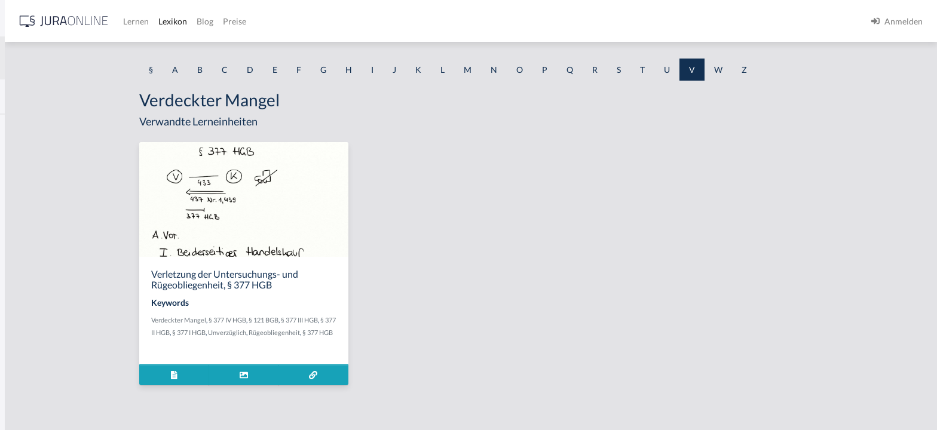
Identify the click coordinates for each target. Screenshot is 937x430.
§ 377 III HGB (392, 320)
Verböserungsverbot (47, 396)
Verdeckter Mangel (271, 320)
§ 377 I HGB (282, 332)
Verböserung (33, 369)
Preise (421, 21)
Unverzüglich (320, 332)
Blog (391, 21)
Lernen (322, 21)
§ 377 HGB (411, 332)
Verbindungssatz (40, 342)
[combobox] (96, 58)
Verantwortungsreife (48, 234)
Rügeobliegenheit (367, 332)
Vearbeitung (32, 154)
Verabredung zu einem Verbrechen (74, 181)
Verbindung (31, 315)
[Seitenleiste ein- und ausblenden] (172, 18)
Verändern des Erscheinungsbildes (73, 207)
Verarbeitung (34, 261)
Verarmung (30, 288)
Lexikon (359, 21)
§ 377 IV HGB (320, 320)
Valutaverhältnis (40, 127)
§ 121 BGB (357, 320)
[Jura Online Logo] (250, 21)
